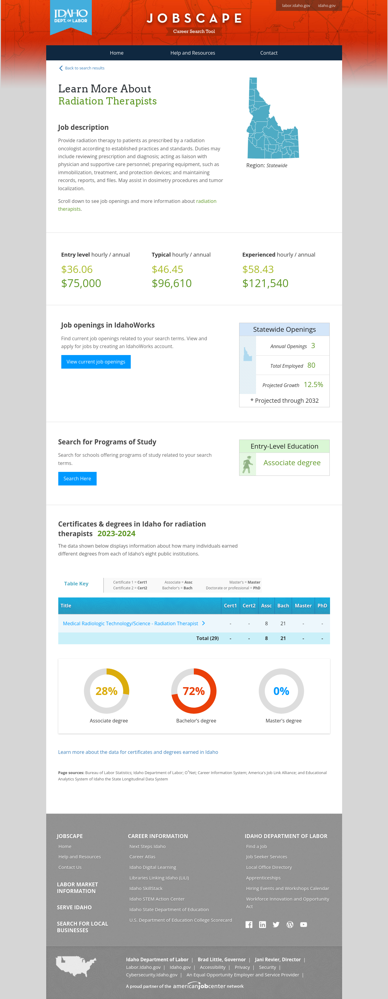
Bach (283, 605)
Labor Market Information (77, 888)
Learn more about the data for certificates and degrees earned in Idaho (138, 752)
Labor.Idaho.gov (143, 967)
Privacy (242, 967)
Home (116, 53)
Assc (266, 605)
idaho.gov (326, 5)
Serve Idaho (74, 907)
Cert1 (230, 605)
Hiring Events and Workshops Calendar (287, 888)
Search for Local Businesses (82, 927)
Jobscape (70, 836)
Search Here (77, 478)
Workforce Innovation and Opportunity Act (287, 902)
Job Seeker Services (266, 856)
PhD (322, 605)
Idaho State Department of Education (169, 909)
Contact (268, 53)
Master (303, 605)
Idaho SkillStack (146, 888)
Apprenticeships (263, 878)
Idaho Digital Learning (153, 867)
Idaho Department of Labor (286, 836)
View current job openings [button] (96, 361)
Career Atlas (143, 856)
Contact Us (70, 867)
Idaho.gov (180, 967)
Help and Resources (193, 53)
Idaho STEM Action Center (157, 899)
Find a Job (256, 846)
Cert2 (248, 605)
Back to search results (81, 68)
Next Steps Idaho (148, 846)
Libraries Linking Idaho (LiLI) (159, 878)
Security (267, 967)
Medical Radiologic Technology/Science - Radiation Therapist (134, 623)
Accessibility (213, 967)
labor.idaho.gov (296, 5)
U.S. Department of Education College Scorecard (181, 920)
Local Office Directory (269, 867)
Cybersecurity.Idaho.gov (151, 975)
